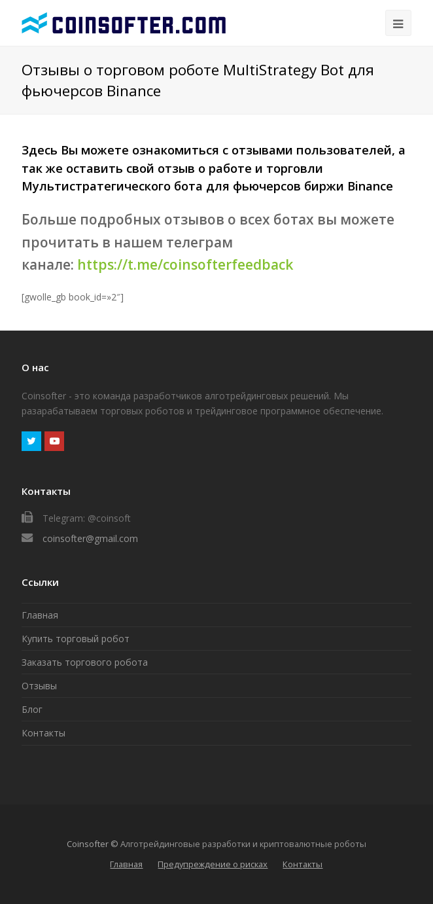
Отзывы (39, 685)
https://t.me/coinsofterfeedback (185, 264)
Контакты (43, 733)
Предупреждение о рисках (213, 864)
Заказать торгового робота (85, 662)
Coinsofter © (92, 844)
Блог (32, 709)
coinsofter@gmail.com (90, 538)
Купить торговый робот (76, 638)
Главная (40, 615)
